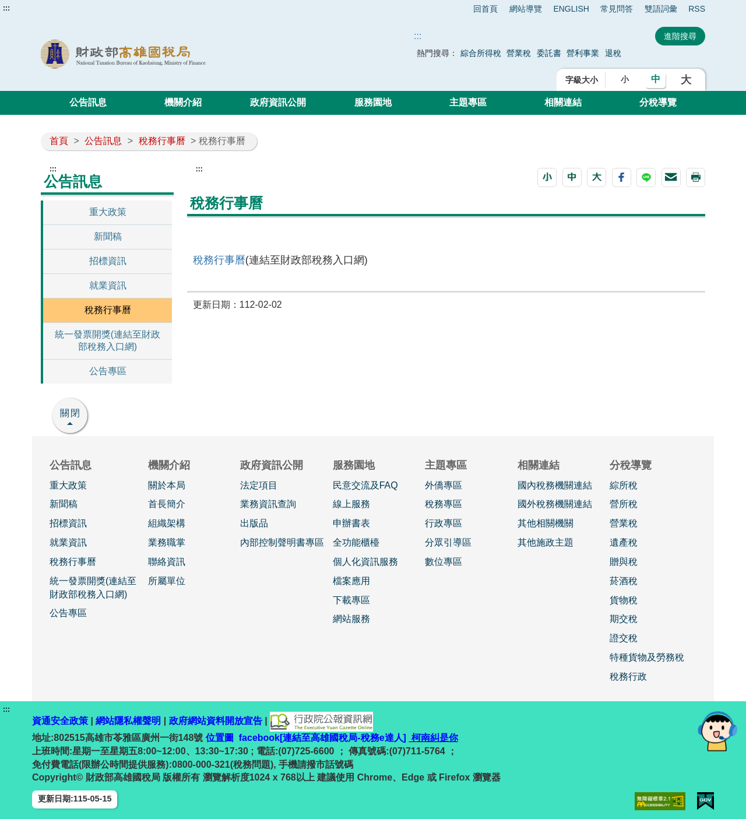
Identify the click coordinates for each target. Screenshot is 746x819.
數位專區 (443, 562)
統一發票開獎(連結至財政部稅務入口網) (107, 340)
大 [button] (686, 80)
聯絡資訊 (166, 562)
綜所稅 (624, 485)
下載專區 (351, 600)
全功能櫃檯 (356, 542)
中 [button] (655, 79)
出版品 (254, 523)
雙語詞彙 (661, 8)
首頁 (59, 141)
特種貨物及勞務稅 (647, 657)
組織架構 (166, 523)
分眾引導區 (448, 542)
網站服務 (351, 619)
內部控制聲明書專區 (282, 542)
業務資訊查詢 (268, 504)
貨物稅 (624, 600)
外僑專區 (443, 485)
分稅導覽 (658, 102)
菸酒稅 (624, 581)
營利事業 (582, 53)
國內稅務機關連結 (555, 485)
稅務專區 (443, 504)
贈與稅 (624, 562)
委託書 (549, 53)
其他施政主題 (545, 542)
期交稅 (624, 619)
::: (6, 8)
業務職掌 (166, 542)
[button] (547, 177)
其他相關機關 (545, 523)
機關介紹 (183, 102)
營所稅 (624, 504)
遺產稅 (624, 542)
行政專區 (443, 523)
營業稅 (518, 53)
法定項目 (258, 485)
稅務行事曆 (162, 141)
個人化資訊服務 (365, 562)
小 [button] (625, 79)
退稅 (613, 53)
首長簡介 (166, 504)
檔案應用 (351, 581)
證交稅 (624, 638)
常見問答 (616, 8)
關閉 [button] (70, 413)
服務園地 (373, 102)
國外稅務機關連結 (555, 504)
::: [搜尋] (417, 36)
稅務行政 (628, 676)
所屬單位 (166, 581)
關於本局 (166, 485)
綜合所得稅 (480, 53)
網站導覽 (525, 8)
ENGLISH (571, 8)
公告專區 (107, 371)
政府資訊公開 (278, 102)
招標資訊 (107, 261)
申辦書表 (351, 523)
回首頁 (485, 8)
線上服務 (351, 504)
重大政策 (107, 212)
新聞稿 (108, 236)
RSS (696, 8)
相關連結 (563, 102)
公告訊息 (88, 102)
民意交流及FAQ (365, 485)
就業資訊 (107, 285)
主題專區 (468, 102)
